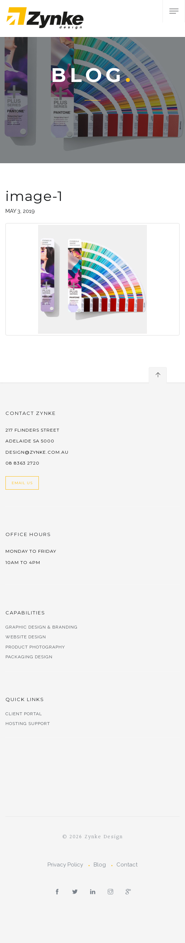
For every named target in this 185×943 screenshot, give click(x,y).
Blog (100, 864)
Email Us (22, 483)
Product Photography (35, 647)
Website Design (25, 636)
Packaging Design (29, 656)
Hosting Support (27, 723)
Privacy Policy (65, 864)
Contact (126, 864)
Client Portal (23, 713)
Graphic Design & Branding (41, 627)
